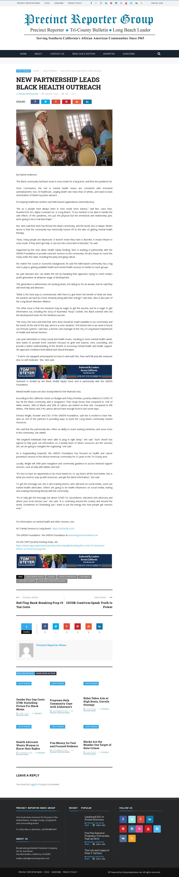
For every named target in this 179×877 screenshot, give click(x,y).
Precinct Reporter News (28, 3)
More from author (45, 673)
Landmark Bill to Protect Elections (94, 818)
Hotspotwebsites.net (132, 872)
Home (23, 53)
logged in (34, 784)
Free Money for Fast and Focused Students (64, 744)
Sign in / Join (157, 3)
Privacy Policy (75, 3)
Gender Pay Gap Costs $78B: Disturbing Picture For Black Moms (30, 704)
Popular (86, 807)
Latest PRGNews (23, 71)
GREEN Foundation (67, 577)
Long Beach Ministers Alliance (52, 581)
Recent (73, 807)
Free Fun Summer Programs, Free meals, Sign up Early (97, 835)
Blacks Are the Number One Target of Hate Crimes (97, 745)
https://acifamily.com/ (63, 528)
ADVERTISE (109, 53)
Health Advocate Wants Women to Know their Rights (28, 745)
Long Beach (85, 577)
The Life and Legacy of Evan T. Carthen (97, 852)
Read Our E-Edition (83, 53)
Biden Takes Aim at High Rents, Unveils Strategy (96, 701)
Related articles (25, 673)
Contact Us (57, 53)
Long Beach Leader (26, 581)
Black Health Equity (35, 577)
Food (47, 3)
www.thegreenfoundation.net (83, 535)
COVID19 (51, 577)
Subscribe (58, 3)
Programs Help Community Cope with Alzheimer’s (61, 703)
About (38, 53)
